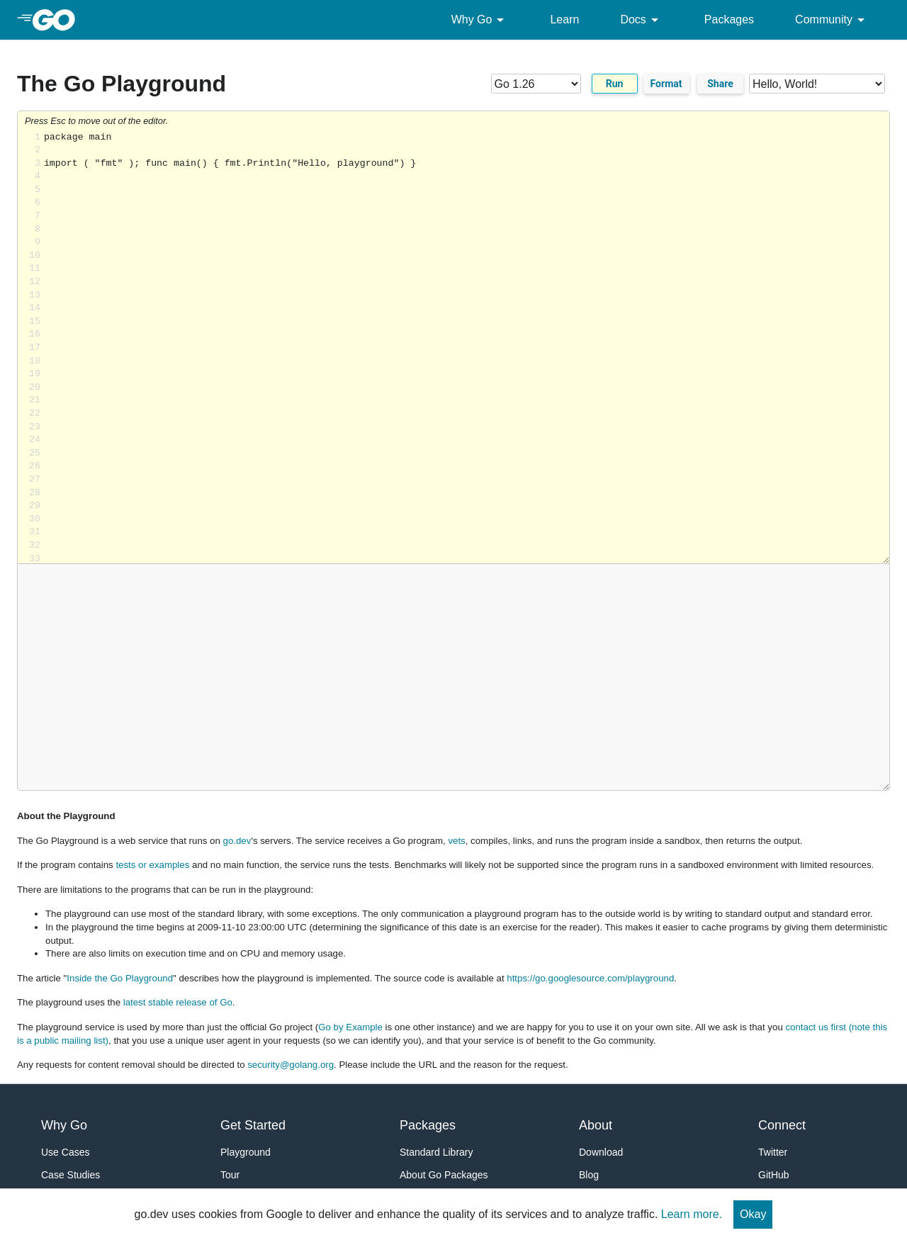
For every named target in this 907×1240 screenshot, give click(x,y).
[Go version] (536, 84)
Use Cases (65, 1152)
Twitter (772, 1152)
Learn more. (691, 1214)
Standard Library (436, 1152)
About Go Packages (444, 1174)
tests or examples (152, 864)
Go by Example (350, 1027)
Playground (245, 1152)
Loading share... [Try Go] (466, 347)
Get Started (253, 1125)
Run (615, 83)
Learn (564, 19)
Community (832, 19)
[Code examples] (817, 84)
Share (720, 83)
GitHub (773, 1174)
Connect (782, 1125)
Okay (753, 1214)
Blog (589, 1174)
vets (456, 840)
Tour (230, 1174)
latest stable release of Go (177, 1002)
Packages (729, 19)
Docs (641, 19)
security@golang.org (290, 1064)
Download (601, 1152)
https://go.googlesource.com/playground (590, 978)
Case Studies (70, 1174)
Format (666, 83)
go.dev (237, 840)
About (595, 1125)
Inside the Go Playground (120, 978)
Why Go (480, 19)
